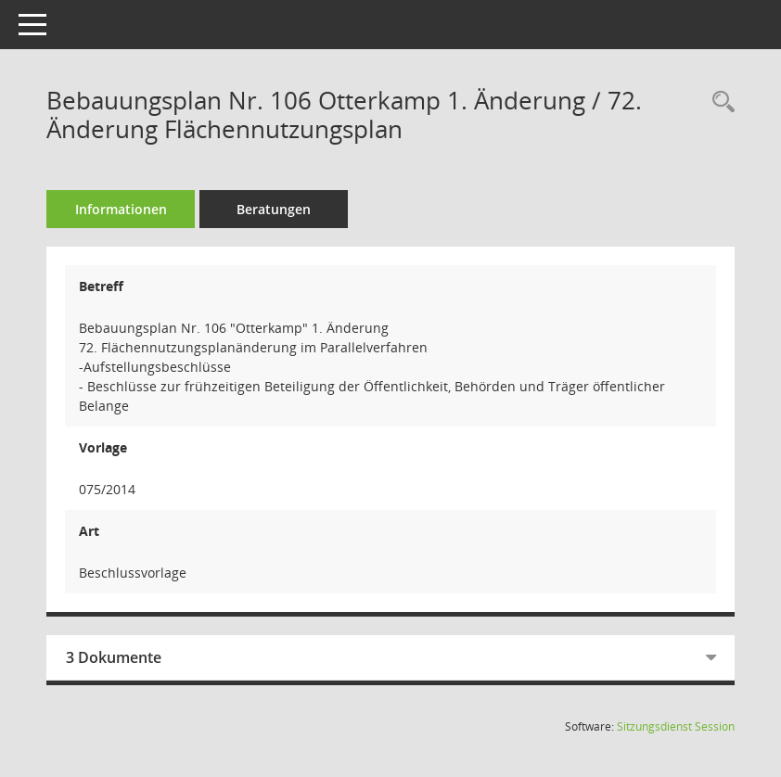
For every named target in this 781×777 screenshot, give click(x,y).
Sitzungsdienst (676, 726)
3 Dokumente (113, 657)
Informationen (121, 209)
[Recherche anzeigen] (719, 102)
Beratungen (274, 209)
